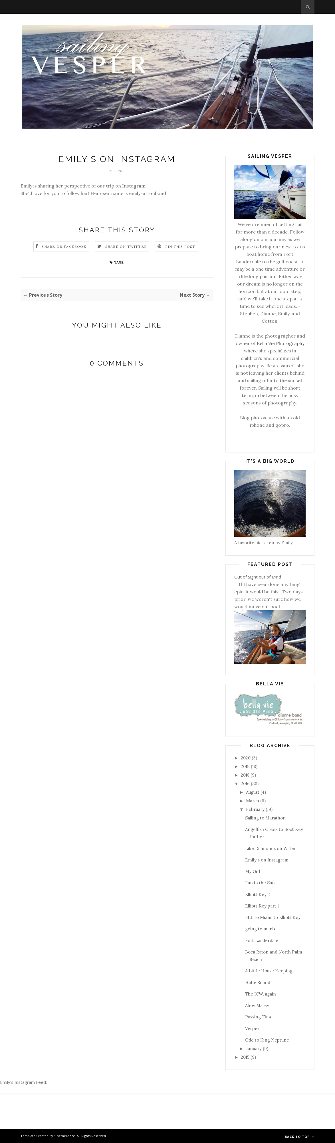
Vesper (252, 1028)
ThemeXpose (65, 1136)
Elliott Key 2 (257, 894)
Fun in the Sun (260, 882)
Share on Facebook (64, 246)
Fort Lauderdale (261, 940)
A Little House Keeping (268, 971)
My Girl (252, 871)
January (254, 1048)
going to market (261, 928)
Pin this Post (180, 246)
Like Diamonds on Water (270, 848)
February (255, 809)
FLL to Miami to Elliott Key (272, 917)
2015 (245, 1057)
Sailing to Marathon (265, 818)
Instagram (134, 186)
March (252, 800)
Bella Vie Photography (280, 343)
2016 (245, 783)
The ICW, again (260, 994)
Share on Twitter (126, 246)
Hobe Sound (257, 982)
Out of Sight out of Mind (257, 577)
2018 (245, 775)
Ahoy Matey (257, 1005)
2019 (245, 766)
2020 (246, 758)
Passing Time (259, 1017)
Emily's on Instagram (266, 860)
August (252, 792)
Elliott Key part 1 (262, 906)
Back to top (299, 1136)
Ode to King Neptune (267, 1040)
